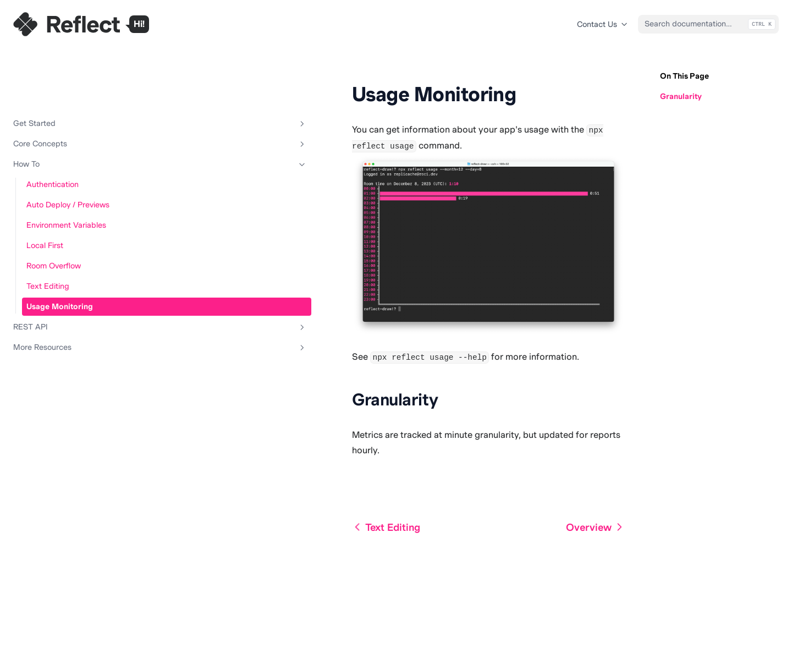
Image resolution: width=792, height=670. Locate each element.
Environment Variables (66, 176)
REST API (67, 279)
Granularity (681, 96)
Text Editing (47, 237)
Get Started (67, 75)
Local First (44, 197)
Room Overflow (53, 217)
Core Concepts (67, 96)
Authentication (52, 135)
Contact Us (603, 24)
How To (67, 116)
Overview (595, 618)
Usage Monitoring (59, 258)
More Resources (67, 299)
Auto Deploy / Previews (67, 156)
